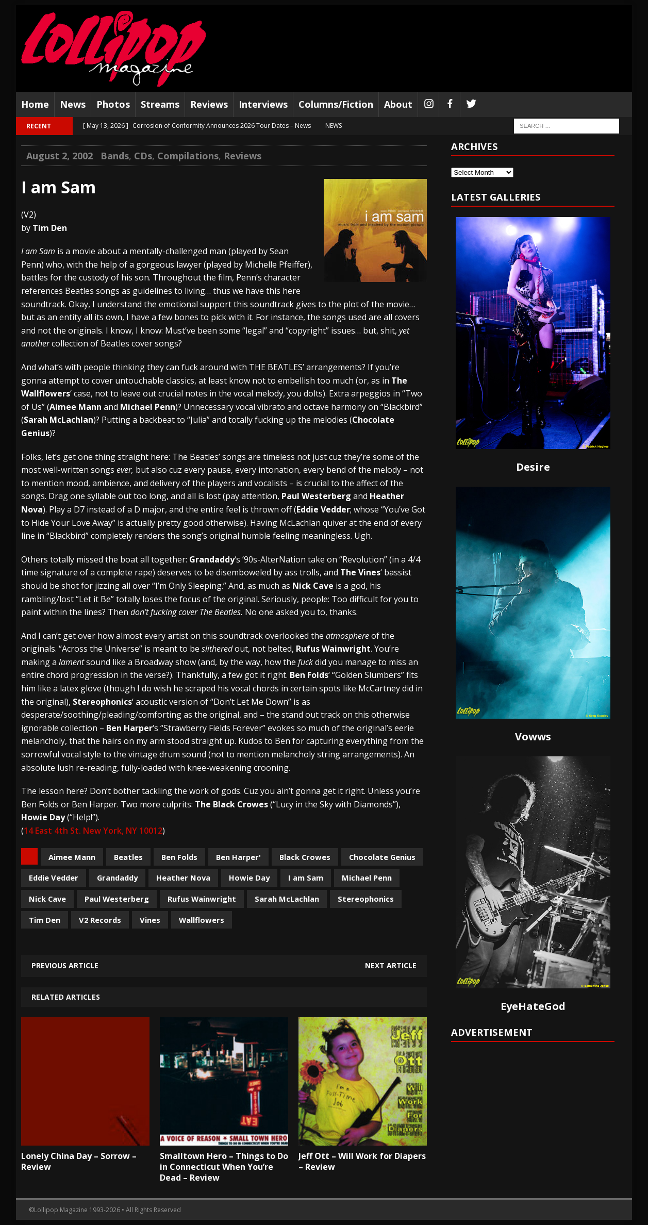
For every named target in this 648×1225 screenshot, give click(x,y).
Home (35, 104)
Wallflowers (201, 920)
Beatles (128, 857)
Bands (115, 156)
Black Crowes (304, 857)
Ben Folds (179, 857)
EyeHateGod (533, 1006)
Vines (150, 920)
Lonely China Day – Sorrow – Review (79, 1161)
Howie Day (249, 877)
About (398, 104)
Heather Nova (183, 877)
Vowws (533, 736)
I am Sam (305, 877)
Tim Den (44, 920)
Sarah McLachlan (287, 898)
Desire (533, 467)
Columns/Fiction (335, 104)
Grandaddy (117, 877)
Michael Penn (367, 877)
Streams (160, 104)
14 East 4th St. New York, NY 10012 (93, 830)
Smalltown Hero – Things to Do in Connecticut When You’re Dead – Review (224, 1166)
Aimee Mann (71, 857)
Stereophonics (366, 898)
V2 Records (100, 920)
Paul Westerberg (117, 898)
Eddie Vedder (53, 877)
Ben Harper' (238, 857)
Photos (113, 104)
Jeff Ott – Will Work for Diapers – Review (362, 1161)
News (73, 104)
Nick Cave (47, 898)
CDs (143, 156)
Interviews (263, 104)
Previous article (64, 965)
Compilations (188, 156)
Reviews (209, 104)
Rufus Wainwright (202, 898)
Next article (391, 965)
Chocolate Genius (382, 857)
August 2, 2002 (59, 156)
